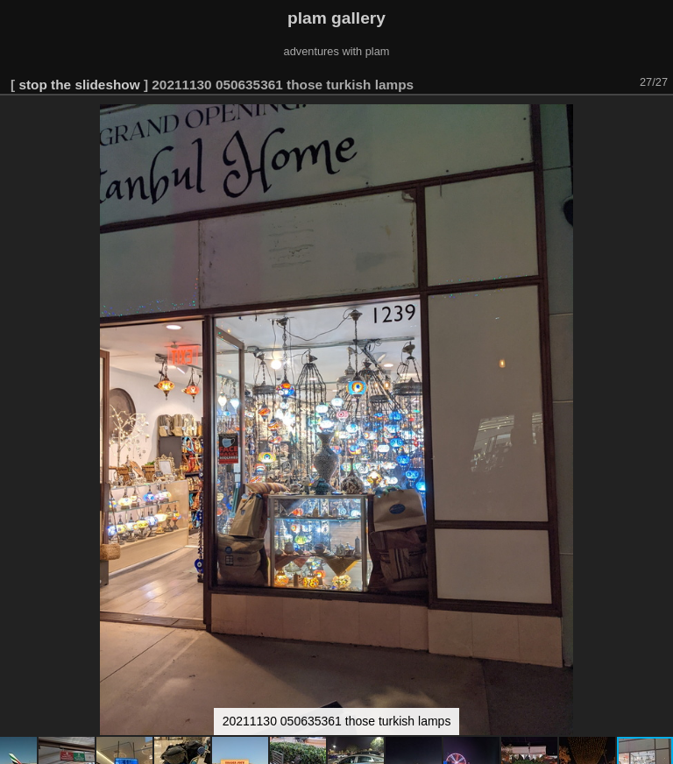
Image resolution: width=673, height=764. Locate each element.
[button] (657, 120)
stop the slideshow (78, 84)
